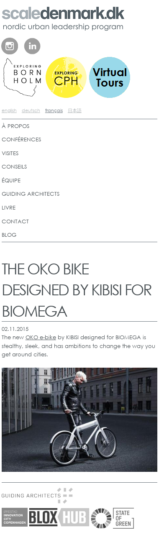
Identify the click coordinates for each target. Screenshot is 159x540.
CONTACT (15, 221)
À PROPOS (15, 126)
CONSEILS (14, 166)
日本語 (75, 110)
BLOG (9, 234)
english (9, 110)
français (54, 110)
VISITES (10, 153)
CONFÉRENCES (21, 139)
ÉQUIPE (11, 180)
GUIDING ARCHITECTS (30, 193)
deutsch (31, 110)
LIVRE (8, 207)
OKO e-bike (41, 337)
